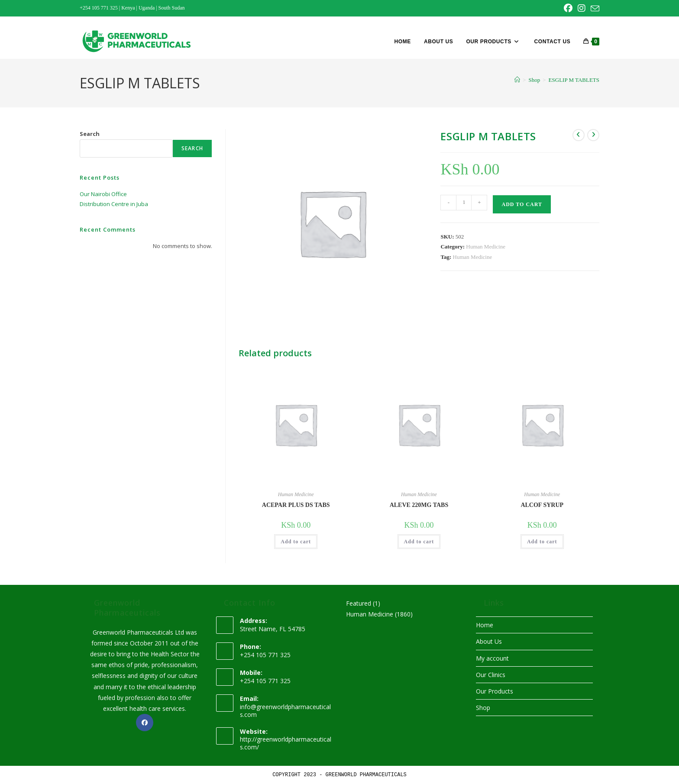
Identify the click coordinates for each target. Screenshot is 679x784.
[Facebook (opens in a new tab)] (568, 8)
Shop (483, 707)
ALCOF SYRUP (542, 505)
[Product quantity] (464, 202)
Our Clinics (490, 675)
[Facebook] (144, 722)
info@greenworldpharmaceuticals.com (285, 711)
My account (492, 658)
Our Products (494, 691)
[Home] (517, 80)
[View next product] (593, 135)
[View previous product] (578, 135)
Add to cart (521, 204)
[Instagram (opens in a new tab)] (581, 8)
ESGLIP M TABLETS (574, 80)
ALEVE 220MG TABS (419, 505)
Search (90, 134)
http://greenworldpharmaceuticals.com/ (285, 743)
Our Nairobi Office (103, 194)
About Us (489, 641)
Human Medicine (485, 246)
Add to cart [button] (296, 542)
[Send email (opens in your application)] (593, 8)
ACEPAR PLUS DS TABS (296, 505)
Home (484, 625)
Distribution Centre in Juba (114, 204)
